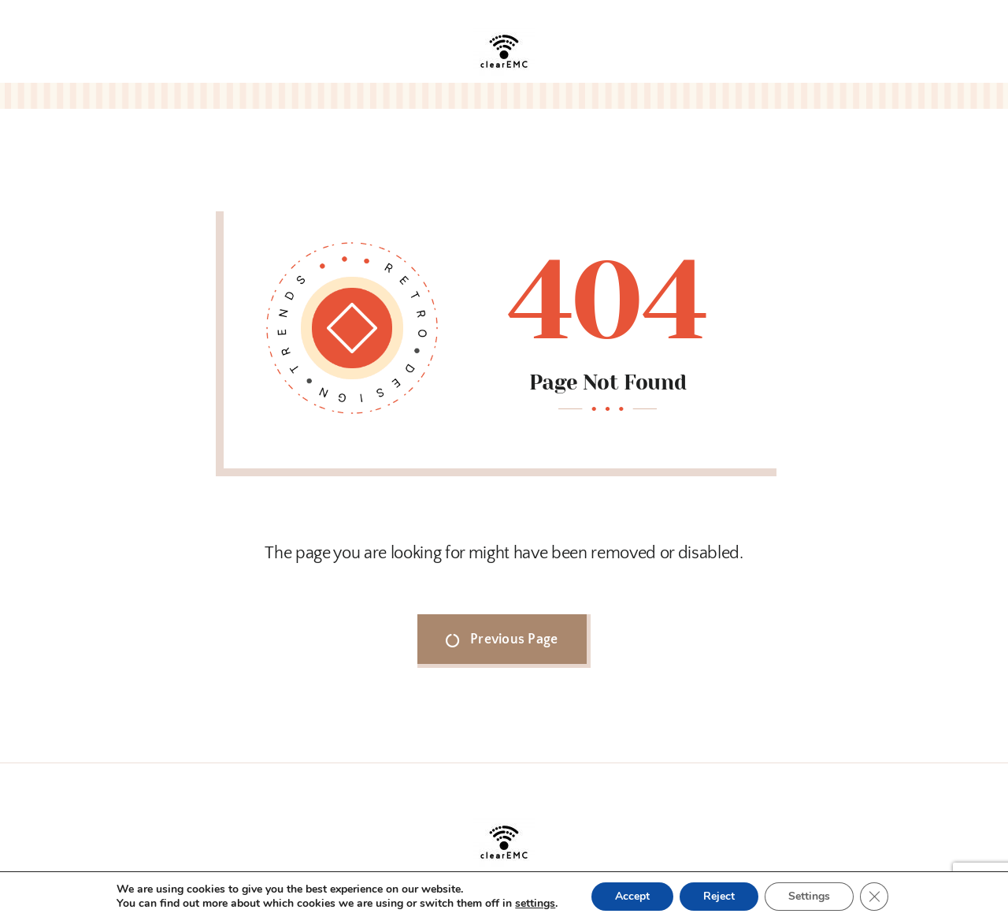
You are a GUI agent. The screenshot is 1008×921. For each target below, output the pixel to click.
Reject (719, 896)
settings (535, 904)
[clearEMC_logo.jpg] (504, 27)
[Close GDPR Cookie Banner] (874, 896)
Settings (809, 896)
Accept (632, 896)
